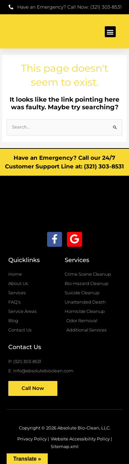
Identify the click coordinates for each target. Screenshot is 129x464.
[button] (110, 31)
